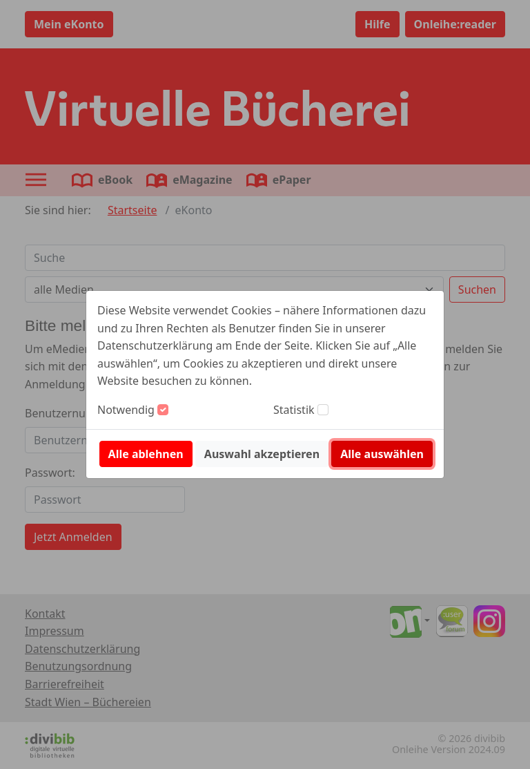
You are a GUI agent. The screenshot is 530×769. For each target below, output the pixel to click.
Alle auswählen (382, 454)
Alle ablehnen (146, 454)
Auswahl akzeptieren (262, 454)
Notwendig (126, 409)
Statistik (294, 409)
